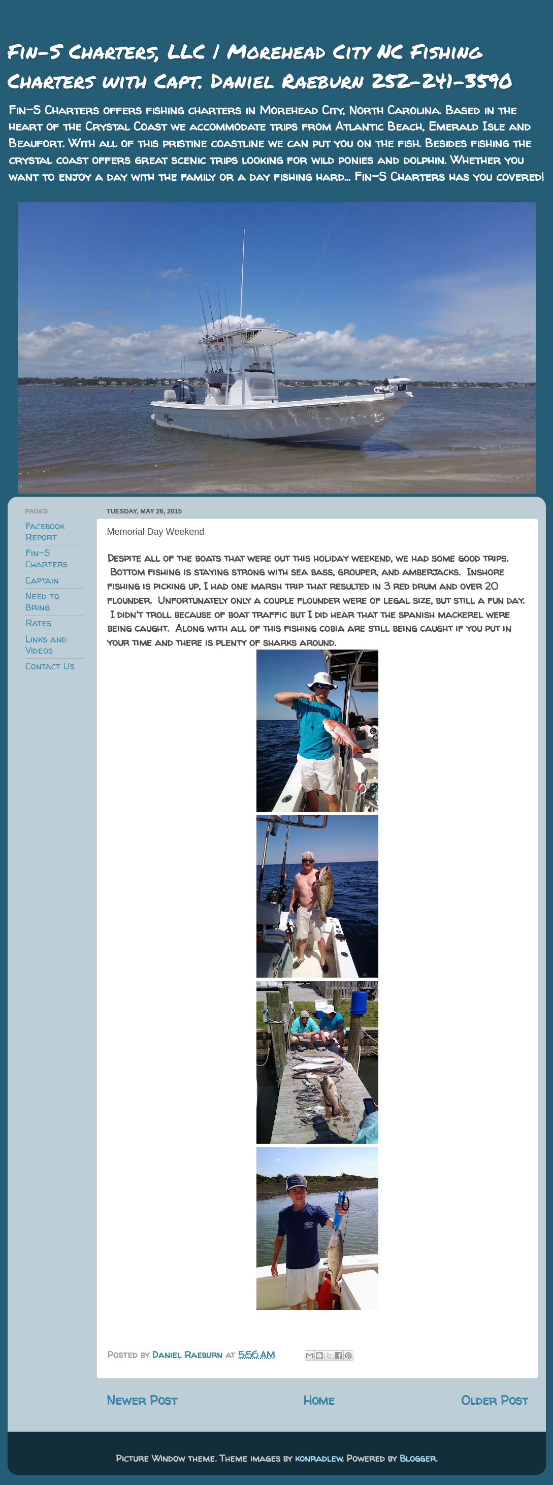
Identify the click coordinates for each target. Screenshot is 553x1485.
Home (319, 1400)
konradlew (318, 1458)
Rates (38, 623)
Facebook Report (44, 531)
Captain (42, 580)
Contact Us (50, 666)
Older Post (494, 1400)
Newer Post (142, 1400)
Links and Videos (46, 645)
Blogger (418, 1458)
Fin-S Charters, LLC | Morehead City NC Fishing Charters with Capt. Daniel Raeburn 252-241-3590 (260, 66)
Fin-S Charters (46, 558)
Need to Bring (42, 602)
